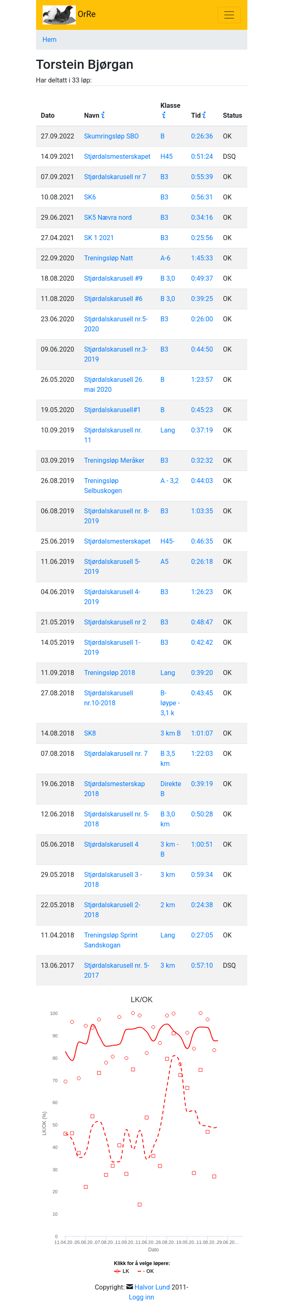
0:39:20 (202, 673)
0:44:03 (202, 481)
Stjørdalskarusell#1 (112, 410)
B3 (164, 177)
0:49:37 (202, 278)
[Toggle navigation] (229, 15)
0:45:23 (202, 410)
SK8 (90, 733)
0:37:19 (202, 430)
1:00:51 (202, 844)
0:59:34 (202, 875)
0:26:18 (202, 562)
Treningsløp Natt (108, 258)
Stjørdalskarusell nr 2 (115, 622)
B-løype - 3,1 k (169, 703)
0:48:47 (202, 622)
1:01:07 (202, 733)
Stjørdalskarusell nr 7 (115, 177)
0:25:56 (202, 238)
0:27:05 (202, 935)
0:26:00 (202, 319)
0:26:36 (202, 136)
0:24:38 (202, 905)
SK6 (90, 197)
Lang (167, 430)
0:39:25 (202, 299)
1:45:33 (202, 258)
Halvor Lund (152, 1287)
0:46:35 (202, 541)
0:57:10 (202, 965)
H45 (166, 156)
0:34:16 (202, 217)
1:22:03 (202, 754)
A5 (164, 562)
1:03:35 (202, 511)
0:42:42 (202, 642)
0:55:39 (202, 177)
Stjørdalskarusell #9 (113, 278)
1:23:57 (202, 380)
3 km (167, 875)
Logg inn (141, 1297)
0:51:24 (202, 156)
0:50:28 (202, 814)
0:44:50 (202, 349)
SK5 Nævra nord (108, 217)
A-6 (165, 258)
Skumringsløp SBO (111, 136)
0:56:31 (202, 197)
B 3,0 (167, 278)
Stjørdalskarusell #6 (113, 299)
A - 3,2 (169, 481)
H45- (167, 541)
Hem (50, 40)
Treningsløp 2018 (109, 673)
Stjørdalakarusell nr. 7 (116, 754)
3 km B (170, 733)
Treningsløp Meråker (114, 460)
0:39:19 (202, 784)
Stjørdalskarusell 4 (111, 844)
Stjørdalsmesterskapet (117, 156)
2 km (167, 905)
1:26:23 (202, 592)
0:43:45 (202, 693)
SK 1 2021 (99, 238)
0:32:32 (202, 460)
